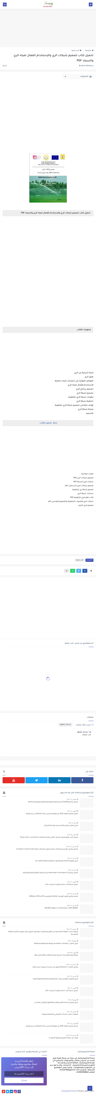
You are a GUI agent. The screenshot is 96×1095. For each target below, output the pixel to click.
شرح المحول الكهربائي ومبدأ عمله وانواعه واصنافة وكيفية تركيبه (55, 979)
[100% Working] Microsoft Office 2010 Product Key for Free (56, 955)
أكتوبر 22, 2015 (71, 811)
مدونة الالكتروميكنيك (68, 1091)
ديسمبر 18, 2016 (71, 846)
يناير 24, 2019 (72, 870)
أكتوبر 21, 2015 (71, 882)
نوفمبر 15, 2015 (71, 799)
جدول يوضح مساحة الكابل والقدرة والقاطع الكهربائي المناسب (56, 1002)
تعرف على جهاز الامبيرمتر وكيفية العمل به (63, 1038)
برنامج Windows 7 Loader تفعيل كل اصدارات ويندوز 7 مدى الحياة (55, 967)
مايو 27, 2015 (72, 823)
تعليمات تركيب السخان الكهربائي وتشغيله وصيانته (60, 1014)
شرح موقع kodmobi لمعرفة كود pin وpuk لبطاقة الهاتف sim (56, 861)
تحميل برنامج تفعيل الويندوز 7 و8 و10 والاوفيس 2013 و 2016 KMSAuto (53, 896)
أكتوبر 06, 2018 (71, 953)
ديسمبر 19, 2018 (71, 964)
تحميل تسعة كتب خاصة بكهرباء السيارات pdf (61, 884)
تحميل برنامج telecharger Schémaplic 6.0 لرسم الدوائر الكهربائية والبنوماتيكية (50, 873)
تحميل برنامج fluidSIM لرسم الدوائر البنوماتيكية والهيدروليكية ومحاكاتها (53, 802)
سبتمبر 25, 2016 (71, 929)
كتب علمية (76, 50)
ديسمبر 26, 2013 (71, 1035)
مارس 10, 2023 (71, 905)
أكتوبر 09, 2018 (71, 835)
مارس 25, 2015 (71, 976)
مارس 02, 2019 (71, 894)
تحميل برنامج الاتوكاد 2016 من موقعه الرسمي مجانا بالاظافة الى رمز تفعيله (52, 814)
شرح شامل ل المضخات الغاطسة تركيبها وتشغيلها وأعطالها (56, 943)
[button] (84, 571)
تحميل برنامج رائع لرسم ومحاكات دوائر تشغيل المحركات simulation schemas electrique (47, 849)
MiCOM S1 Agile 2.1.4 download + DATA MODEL (61, 908)
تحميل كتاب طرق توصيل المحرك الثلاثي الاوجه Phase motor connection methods (49, 837)
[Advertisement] (48, 28)
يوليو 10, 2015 (72, 941)
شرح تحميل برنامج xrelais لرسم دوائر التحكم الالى (61, 825)
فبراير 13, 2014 (71, 858)
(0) (5, 66)
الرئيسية (89, 50)
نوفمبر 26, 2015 (71, 1012)
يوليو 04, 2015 (72, 1000)
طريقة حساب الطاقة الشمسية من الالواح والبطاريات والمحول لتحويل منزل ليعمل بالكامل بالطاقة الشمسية (43, 933)
